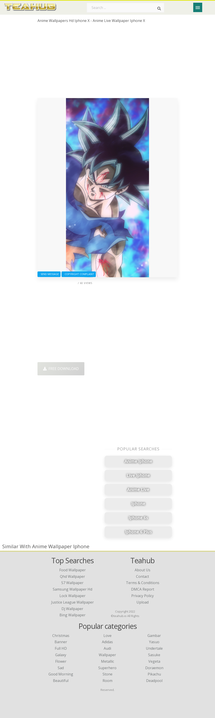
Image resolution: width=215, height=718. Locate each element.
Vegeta (154, 661)
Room (107, 680)
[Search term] (125, 8)
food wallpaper (72, 570)
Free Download (61, 368)
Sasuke (154, 654)
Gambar (154, 635)
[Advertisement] (107, 62)
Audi (107, 648)
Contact (142, 576)
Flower (60, 661)
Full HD (61, 648)
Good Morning (60, 674)
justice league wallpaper (72, 602)
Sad (61, 667)
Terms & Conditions (142, 582)
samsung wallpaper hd (72, 589)
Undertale (154, 648)
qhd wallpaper (72, 576)
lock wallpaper (72, 595)
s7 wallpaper (72, 582)
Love (107, 635)
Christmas (60, 635)
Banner (61, 641)
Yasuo (154, 641)
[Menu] (197, 7)
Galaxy (60, 654)
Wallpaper (107, 654)
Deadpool (154, 680)
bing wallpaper (72, 615)
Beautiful (60, 680)
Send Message (49, 274)
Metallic (107, 661)
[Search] (159, 8)
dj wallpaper (72, 608)
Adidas (107, 641)
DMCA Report (142, 589)
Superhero (107, 667)
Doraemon (154, 667)
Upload (142, 602)
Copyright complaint (78, 274)
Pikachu (154, 674)
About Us (142, 570)
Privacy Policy (142, 595)
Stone (107, 674)
